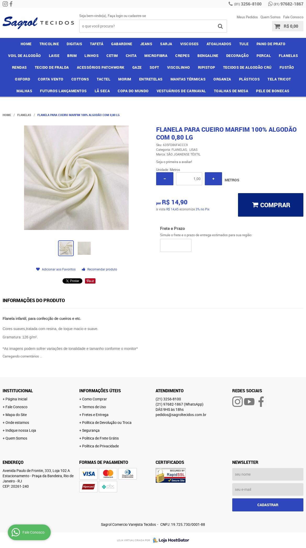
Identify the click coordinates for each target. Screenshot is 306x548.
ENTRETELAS (151, 79)
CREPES (182, 55)
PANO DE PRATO (271, 43)
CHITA (131, 55)
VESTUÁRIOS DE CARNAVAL (181, 90)
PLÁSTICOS (249, 79)
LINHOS (91, 55)
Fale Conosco (293, 17)
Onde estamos (17, 422)
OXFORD (22, 79)
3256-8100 (248, 4)
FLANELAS (288, 55)
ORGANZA (222, 79)
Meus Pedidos (247, 17)
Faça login (115, 15)
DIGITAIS (74, 43)
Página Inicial (16, 398)
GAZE (137, 67)
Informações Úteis (100, 391)
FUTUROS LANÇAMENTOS (63, 90)
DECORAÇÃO (237, 55)
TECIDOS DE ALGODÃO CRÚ (247, 67)
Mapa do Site (16, 414)
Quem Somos (270, 17)
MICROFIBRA (155, 55)
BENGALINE (207, 55)
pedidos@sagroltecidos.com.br (181, 414)
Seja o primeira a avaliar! (174, 161)
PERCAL (264, 55)
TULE (244, 43)
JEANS (146, 43)
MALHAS (24, 90)
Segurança (91, 430)
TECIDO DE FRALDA (52, 67)
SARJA (166, 43)
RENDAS (19, 67)
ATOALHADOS (219, 43)
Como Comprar (94, 398)
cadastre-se (137, 15)
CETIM (112, 55)
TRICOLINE (49, 43)
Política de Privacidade (100, 445)
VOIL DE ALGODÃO (24, 55)
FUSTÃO (287, 67)
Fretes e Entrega (95, 414)
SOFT (154, 67)
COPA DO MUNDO (133, 90)
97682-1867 (288, 4)
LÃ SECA (102, 90)
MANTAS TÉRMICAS (188, 79)
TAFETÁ (96, 43)
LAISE (54, 55)
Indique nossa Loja (20, 430)
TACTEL (103, 79)
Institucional (18, 391)
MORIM (124, 79)
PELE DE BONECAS (273, 90)
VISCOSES (189, 43)
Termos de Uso (94, 406)
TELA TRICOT (279, 79)
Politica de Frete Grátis (100, 438)
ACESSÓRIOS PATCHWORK (100, 67)
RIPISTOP (206, 67)
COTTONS (80, 79)
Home (26, 43)
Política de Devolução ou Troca (107, 422)
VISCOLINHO (178, 67)
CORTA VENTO (51, 79)
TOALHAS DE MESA (231, 90)
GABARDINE (121, 43)
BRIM (72, 55)
